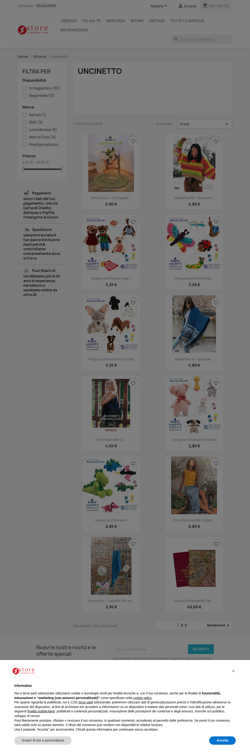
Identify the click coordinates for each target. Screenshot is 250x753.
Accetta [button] (222, 740)
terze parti (86, 702)
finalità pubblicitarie (41, 711)
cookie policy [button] (142, 698)
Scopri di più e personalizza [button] (43, 740)
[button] (233, 671)
